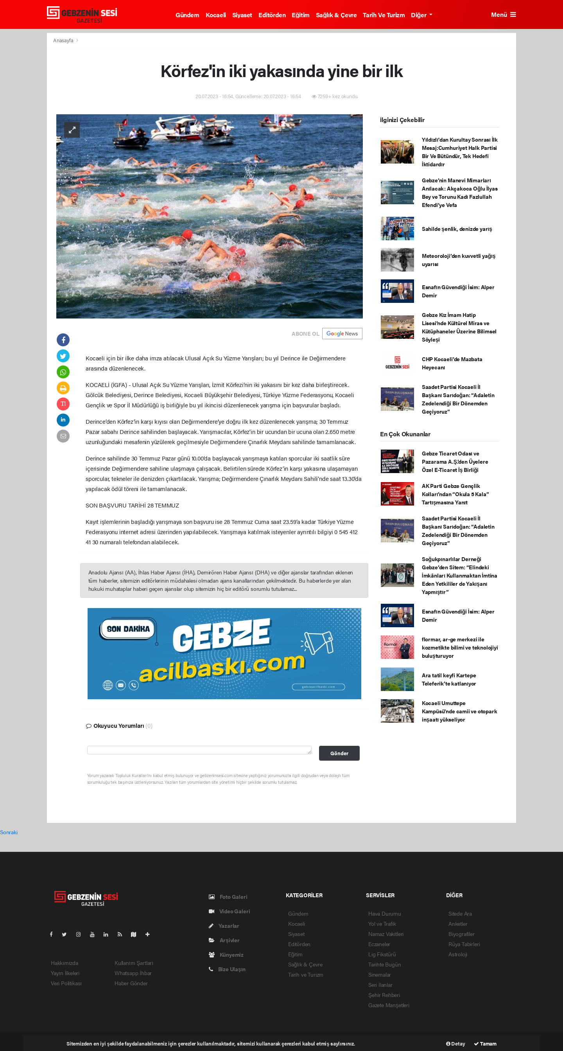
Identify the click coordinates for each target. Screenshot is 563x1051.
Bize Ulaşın (227, 969)
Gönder (339, 753)
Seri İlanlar (380, 984)
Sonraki (9, 832)
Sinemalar (379, 974)
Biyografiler (461, 934)
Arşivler (224, 940)
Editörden (271, 14)
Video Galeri (229, 911)
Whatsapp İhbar (133, 973)
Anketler (457, 923)
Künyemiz (226, 954)
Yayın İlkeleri (65, 973)
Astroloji (457, 954)
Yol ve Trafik (382, 923)
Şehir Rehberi (384, 995)
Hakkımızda (64, 962)
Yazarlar (224, 925)
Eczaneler (379, 944)
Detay (455, 1043)
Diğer (419, 14)
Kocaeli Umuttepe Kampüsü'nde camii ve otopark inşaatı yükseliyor (459, 711)
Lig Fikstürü (382, 954)
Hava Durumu (384, 913)
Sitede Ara (460, 913)
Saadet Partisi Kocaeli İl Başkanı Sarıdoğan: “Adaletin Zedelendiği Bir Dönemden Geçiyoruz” (458, 399)
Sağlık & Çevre (336, 14)
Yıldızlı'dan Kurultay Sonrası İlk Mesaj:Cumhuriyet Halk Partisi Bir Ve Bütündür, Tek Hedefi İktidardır (460, 151)
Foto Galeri (228, 896)
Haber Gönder (131, 983)
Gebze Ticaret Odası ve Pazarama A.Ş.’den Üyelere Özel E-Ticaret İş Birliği (455, 461)
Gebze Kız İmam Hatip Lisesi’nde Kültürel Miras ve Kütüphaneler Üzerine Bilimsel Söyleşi (459, 327)
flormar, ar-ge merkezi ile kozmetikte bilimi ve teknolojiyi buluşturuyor (460, 647)
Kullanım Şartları (134, 962)
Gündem (187, 14)
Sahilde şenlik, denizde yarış (457, 228)
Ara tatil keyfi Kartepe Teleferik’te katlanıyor (449, 679)
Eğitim (300, 14)
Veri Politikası (66, 983)
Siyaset (242, 14)
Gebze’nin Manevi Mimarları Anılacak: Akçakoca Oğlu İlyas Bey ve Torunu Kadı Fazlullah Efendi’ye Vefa (460, 192)
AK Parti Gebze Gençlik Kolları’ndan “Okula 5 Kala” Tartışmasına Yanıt (455, 494)
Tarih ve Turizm (384, 14)
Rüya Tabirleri (464, 944)
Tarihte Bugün (384, 964)
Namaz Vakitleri (385, 934)
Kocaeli (216, 14)
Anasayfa (63, 40)
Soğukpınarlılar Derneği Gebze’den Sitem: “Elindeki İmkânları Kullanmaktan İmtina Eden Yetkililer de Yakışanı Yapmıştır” (459, 575)
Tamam (485, 1043)
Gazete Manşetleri (388, 1005)
